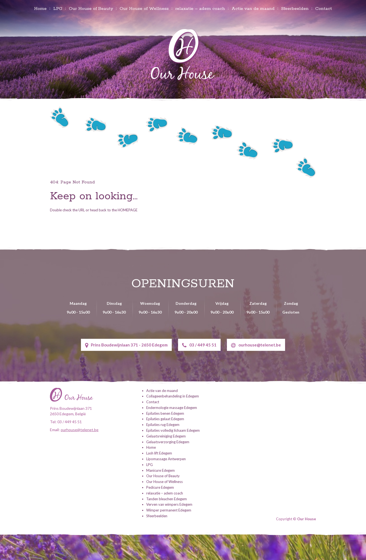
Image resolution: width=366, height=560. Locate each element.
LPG (57, 9)
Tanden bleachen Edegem (166, 499)
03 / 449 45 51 (199, 345)
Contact (323, 9)
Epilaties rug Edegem (162, 424)
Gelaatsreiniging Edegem (166, 436)
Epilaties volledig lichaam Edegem (173, 430)
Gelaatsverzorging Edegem (167, 442)
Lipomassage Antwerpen (166, 459)
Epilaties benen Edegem (165, 413)
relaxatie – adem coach (200, 9)
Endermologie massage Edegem (171, 407)
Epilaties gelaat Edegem (165, 419)
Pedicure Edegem (160, 487)
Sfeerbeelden (295, 9)
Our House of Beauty (91, 9)
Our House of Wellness (144, 9)
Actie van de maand (253, 9)
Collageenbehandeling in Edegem (172, 396)
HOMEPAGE (127, 210)
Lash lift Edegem (159, 453)
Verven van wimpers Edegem (169, 504)
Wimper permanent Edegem (168, 510)
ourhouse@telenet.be (256, 345)
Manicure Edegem (160, 470)
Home (40, 9)
